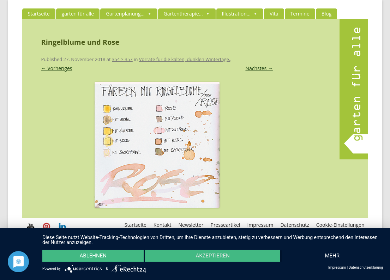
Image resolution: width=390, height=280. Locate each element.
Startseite (39, 13)
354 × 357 (122, 59)
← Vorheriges (56, 68)
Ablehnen (93, 255)
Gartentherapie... (187, 13)
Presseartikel (225, 224)
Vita (274, 13)
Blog (327, 13)
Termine (300, 13)
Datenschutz (294, 224)
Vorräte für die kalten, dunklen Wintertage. (184, 59)
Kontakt (163, 224)
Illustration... (240, 13)
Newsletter (191, 224)
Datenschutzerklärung (366, 267)
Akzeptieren (212, 255)
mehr (332, 255)
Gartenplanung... (128, 13)
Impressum (260, 224)
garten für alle (78, 13)
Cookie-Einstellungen (340, 224)
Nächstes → (258, 68)
